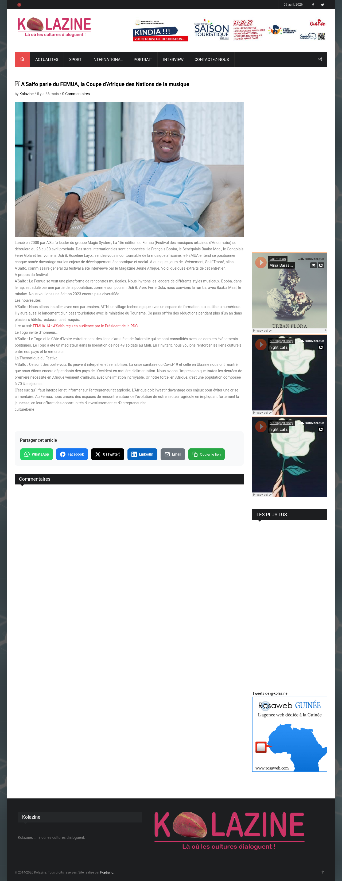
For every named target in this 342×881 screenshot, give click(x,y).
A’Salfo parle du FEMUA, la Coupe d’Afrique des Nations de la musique (105, 84)
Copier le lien (206, 454)
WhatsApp (36, 454)
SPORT (75, 59)
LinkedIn (142, 454)
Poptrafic (106, 872)
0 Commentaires (76, 94)
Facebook (72, 454)
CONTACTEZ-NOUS (212, 59)
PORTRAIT (143, 59)
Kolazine (27, 94)
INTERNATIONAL (107, 59)
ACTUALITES (46, 59)
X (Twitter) (107, 454)
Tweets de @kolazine (269, 693)
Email (173, 454)
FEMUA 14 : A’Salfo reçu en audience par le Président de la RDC (85, 326)
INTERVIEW (173, 59)
